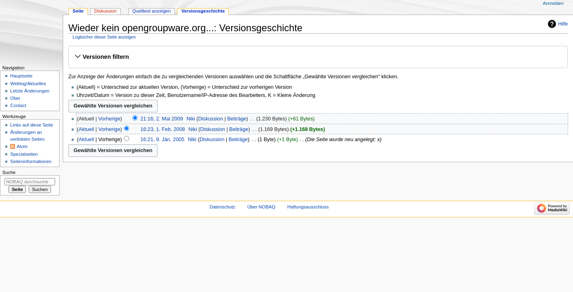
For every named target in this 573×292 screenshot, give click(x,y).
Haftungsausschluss (308, 206)
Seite (77, 11)
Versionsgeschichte (203, 11)
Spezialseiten (24, 154)
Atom (22, 146)
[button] (318, 56)
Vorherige (109, 119)
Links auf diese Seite (31, 124)
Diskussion (210, 119)
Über (15, 98)
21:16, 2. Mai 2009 (162, 119)
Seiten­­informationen (30, 161)
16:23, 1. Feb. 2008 (163, 129)
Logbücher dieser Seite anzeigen (104, 36)
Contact (18, 105)
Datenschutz (223, 206)
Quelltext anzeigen (151, 11)
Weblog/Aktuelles (28, 83)
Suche (9, 172)
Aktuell (86, 129)
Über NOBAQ (261, 206)
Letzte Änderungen (29, 90)
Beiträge (236, 119)
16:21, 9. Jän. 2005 (163, 139)
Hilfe (563, 24)
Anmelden (553, 3)
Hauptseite (21, 75)
